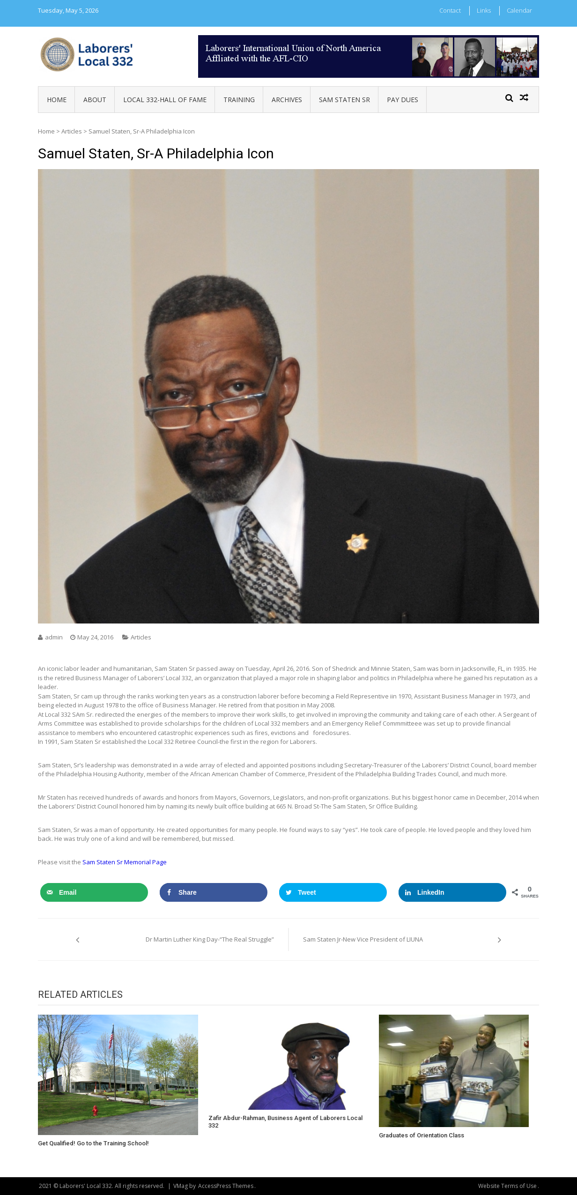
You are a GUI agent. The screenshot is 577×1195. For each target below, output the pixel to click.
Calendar (519, 10)
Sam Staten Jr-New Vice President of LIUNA (363, 939)
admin (54, 637)
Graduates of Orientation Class (421, 1135)
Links (484, 10)
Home (57, 99)
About (94, 99)
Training (239, 99)
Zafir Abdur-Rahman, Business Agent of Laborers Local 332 (285, 1121)
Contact (450, 10)
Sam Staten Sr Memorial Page (125, 862)
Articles (71, 131)
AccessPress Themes (225, 1186)
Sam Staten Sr (344, 99)
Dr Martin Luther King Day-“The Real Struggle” (210, 939)
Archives (287, 99)
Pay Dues (402, 99)
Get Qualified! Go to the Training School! (93, 1143)
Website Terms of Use (507, 1186)
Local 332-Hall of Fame (165, 99)
